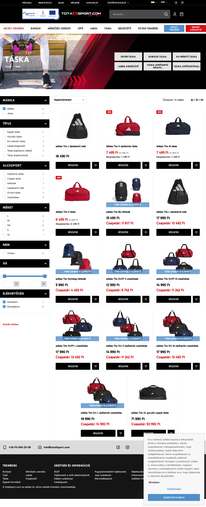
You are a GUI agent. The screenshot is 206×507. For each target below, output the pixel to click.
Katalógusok (60, 490)
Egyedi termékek (148, 28)
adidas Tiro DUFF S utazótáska (123, 280)
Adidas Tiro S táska (66, 213)
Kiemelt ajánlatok (196, 28)
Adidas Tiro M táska (167, 146)
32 (197, 99)
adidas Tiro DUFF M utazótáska (173, 280)
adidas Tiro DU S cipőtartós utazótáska (127, 348)
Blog (61, 3)
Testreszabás (174, 489)
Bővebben (154, 482)
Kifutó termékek (174, 28)
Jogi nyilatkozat (103, 483)
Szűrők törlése (10, 324)
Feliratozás (45, 3)
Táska (107, 28)
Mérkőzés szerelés (59, 28)
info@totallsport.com (54, 455)
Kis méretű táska (186, 56)
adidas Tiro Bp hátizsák (118, 213)
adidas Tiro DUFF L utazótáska (72, 348)
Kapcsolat (92, 3)
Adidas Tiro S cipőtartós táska (122, 146)
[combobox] (154, 2)
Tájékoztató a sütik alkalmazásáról (71, 483)
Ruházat (36, 28)
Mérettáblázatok (103, 486)
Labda (93, 28)
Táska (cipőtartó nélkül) (157, 66)
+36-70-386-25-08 (17, 455)
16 (192, 99)
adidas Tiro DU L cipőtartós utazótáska (102, 420)
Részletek (73, 165)
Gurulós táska (157, 56)
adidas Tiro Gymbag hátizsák (72, 280)
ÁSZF (57, 479)
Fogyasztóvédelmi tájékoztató (110, 479)
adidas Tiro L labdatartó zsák (71, 146)
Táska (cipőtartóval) (187, 66)
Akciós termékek (13, 28)
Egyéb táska (128, 56)
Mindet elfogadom (174, 497)
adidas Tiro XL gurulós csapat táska (150, 420)
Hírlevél (75, 3)
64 (202, 99)
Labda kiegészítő (128, 66)
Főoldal (27, 3)
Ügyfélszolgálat (117, 3)
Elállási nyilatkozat (63, 486)
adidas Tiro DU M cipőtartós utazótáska (172, 350)
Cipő (80, 28)
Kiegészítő (124, 28)
